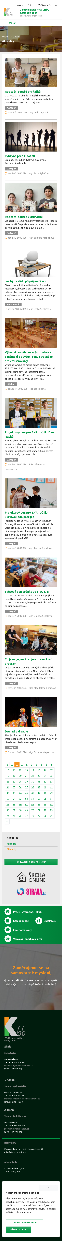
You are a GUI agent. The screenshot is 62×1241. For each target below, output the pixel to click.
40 (45, 787)
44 (20, 793)
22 (32, 776)
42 (8, 793)
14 (32, 770)
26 (8, 781)
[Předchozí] (7, 764)
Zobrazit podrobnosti (24, 1222)
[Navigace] (9, 23)
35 (14, 787)
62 (32, 804)
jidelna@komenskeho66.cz (16, 1129)
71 (39, 810)
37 (26, 787)
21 (26, 776)
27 (14, 781)
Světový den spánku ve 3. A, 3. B (27, 591)
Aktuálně (15, 36)
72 (45, 810)
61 (26, 804)
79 (39, 816)
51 (14, 799)
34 (8, 787)
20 (20, 776)
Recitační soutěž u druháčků (24, 216)
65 (51, 804)
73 (51, 810)
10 (8, 770)
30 (32, 781)
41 (51, 787)
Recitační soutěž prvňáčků (23, 91)
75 (14, 816)
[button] (19, 5)
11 (14, 770)
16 (45, 770)
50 (8, 799)
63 (39, 804)
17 (51, 770)
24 (45, 776)
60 (20, 804)
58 (8, 804)
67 (14, 810)
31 (39, 781)
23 (39, 776)
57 (51, 799)
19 (14, 776)
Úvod (5, 36)
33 (51, 781)
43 (14, 793)
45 (26, 793)
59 (14, 804)
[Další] (7, 821)
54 (32, 799)
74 (8, 816)
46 (32, 793)
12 (20, 770)
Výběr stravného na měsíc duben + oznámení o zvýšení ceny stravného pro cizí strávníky (29, 357)
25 (51, 776)
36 (20, 787)
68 (20, 810)
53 (26, 799)
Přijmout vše (18, 1229)
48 (45, 793)
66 (8, 810)
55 (39, 799)
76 (20, 816)
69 (26, 810)
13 (26, 770)
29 (26, 781)
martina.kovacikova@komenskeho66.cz (22, 1099)
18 (8, 776)
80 (45, 816)
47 (39, 793)
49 (51, 793)
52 (20, 799)
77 (26, 816)
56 (45, 799)
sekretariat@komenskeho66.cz (18, 1065)
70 (32, 810)
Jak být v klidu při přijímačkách (25, 281)
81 (51, 816)
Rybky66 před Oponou (20, 156)
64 (45, 804)
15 (39, 770)
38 (32, 787)
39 (39, 787)
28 (20, 781)
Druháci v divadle (16, 731)
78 (32, 816)
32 (45, 781)
